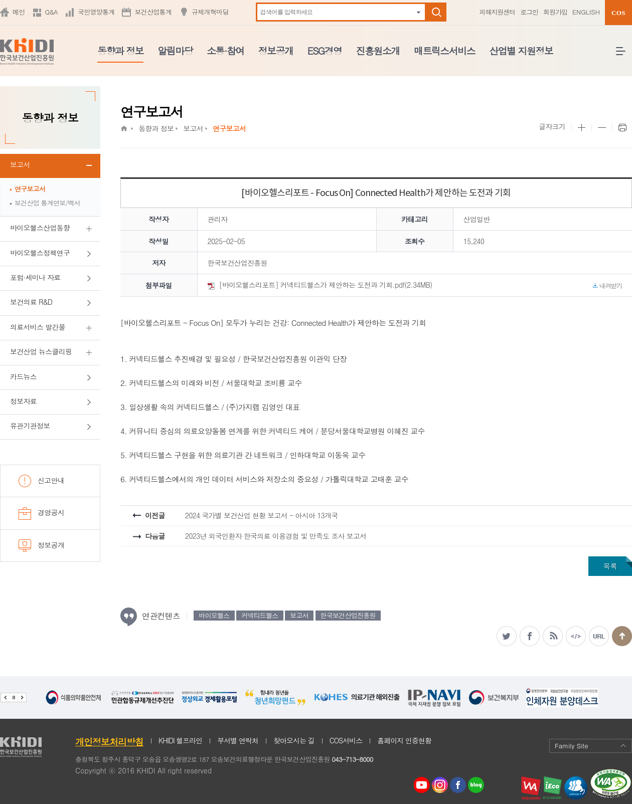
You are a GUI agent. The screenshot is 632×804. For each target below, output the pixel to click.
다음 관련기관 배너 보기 (22, 697)
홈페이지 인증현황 (404, 740)
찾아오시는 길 (293, 740)
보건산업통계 (153, 12)
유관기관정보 (30, 426)
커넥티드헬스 (259, 615)
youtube (422, 782)
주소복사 (599, 636)
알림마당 (175, 50)
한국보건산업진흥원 (348, 615)
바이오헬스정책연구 (40, 253)
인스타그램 (441, 785)
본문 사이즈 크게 (581, 128)
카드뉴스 (23, 376)
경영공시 (41, 513)
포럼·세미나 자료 (35, 277)
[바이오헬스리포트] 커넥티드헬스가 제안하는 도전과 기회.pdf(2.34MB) (415, 285)
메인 (19, 12)
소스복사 (576, 636)
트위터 (507, 636)
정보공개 (275, 50)
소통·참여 (225, 50)
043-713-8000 (352, 759)
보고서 (20, 164)
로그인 (529, 12)
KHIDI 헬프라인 (180, 740)
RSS (553, 636)
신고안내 (41, 481)
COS (618, 13)
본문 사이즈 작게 (601, 128)
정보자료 (23, 401)
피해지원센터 (497, 12)
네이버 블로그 (476, 785)
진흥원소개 (378, 50)
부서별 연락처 (237, 740)
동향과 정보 (120, 50)
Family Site (590, 745)
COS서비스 (346, 740)
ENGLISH (586, 12)
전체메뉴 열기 (624, 55)
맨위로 (622, 636)
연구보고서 (30, 188)
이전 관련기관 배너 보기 (5, 697)
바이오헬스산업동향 (40, 228)
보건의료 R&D (31, 302)
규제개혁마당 (210, 12)
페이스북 (530, 636)
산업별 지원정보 (521, 50)
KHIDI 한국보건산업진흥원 (27, 52)
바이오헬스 (214, 615)
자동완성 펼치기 (418, 12)
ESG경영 (324, 50)
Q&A (51, 12)
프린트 (622, 128)
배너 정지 (13, 697)
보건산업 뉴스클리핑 (41, 351)
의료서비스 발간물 (37, 327)
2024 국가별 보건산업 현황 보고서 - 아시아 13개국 (261, 515)
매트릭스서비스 (444, 50)
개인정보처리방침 (109, 741)
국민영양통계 (96, 12)
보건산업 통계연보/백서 (47, 203)
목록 (610, 566)
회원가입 (555, 12)
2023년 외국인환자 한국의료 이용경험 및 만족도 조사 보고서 (276, 536)
